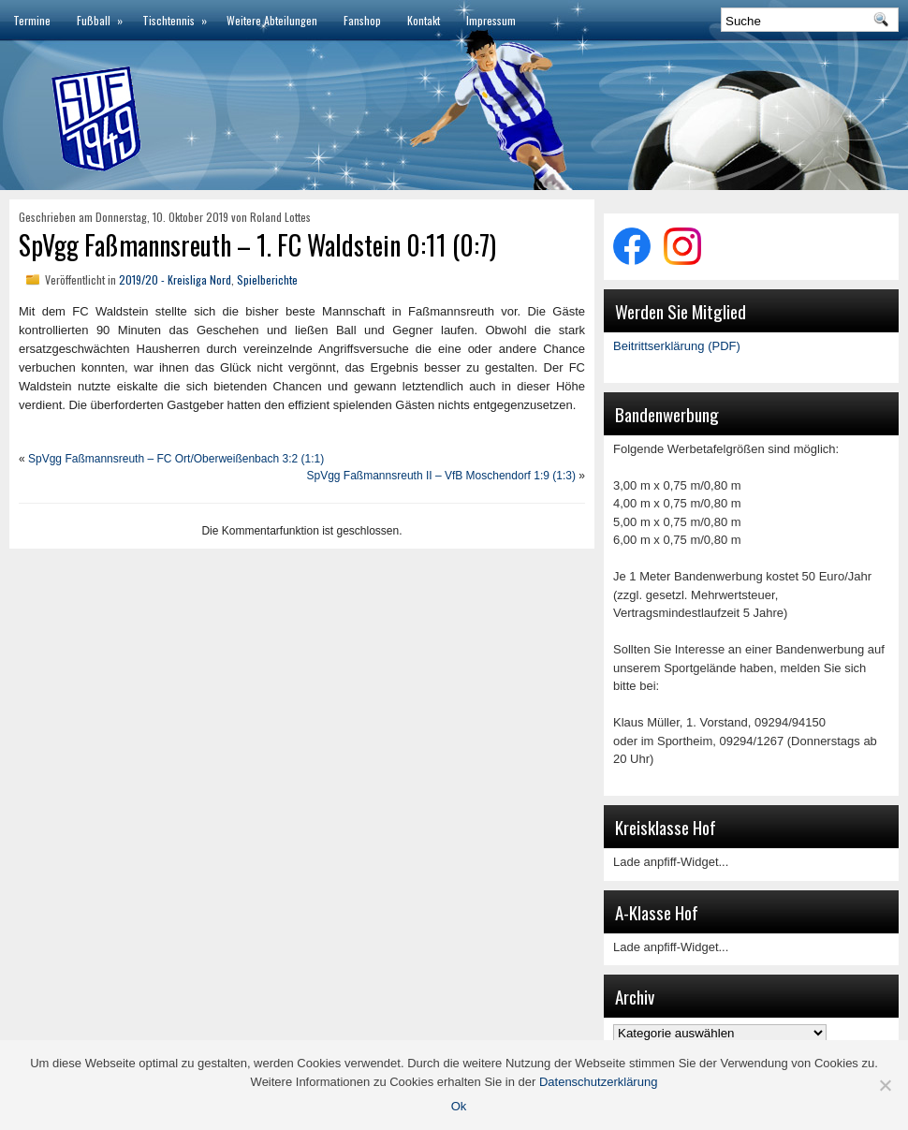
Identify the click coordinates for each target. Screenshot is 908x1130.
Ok (459, 1106)
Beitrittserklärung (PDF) (676, 346)
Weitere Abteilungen (272, 20)
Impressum (491, 20)
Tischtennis (177, 14)
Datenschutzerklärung (598, 1082)
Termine (32, 20)
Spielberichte (267, 279)
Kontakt (423, 20)
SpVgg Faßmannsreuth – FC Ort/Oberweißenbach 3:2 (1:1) (176, 458)
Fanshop (362, 20)
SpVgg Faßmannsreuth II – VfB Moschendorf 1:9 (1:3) (441, 475)
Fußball (103, 14)
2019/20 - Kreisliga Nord (175, 279)
